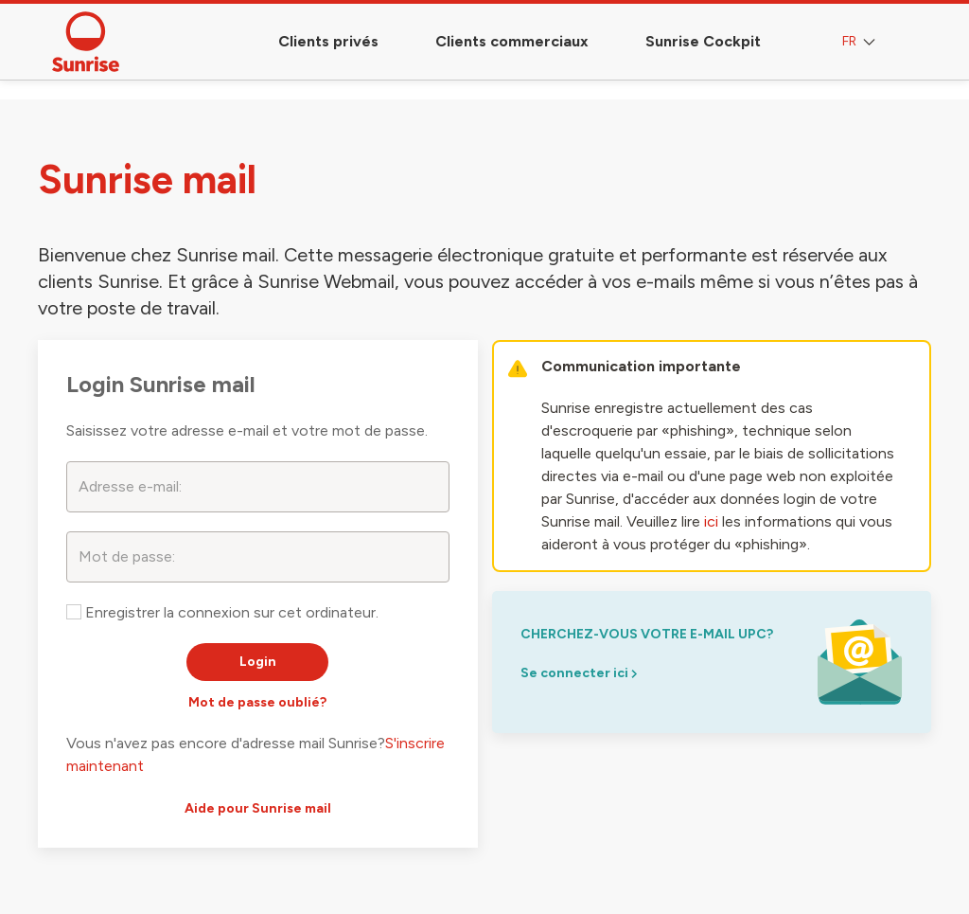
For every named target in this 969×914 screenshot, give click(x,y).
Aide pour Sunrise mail (258, 808)
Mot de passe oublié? (257, 702)
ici (711, 521)
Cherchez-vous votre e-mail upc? (646, 634)
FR (860, 42)
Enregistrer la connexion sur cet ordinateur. (222, 612)
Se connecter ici (578, 673)
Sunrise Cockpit (703, 41)
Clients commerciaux (512, 41)
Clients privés (328, 41)
